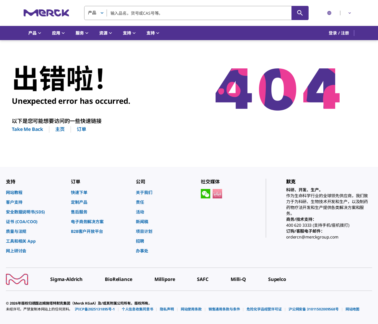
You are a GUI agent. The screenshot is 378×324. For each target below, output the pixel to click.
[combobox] (196, 13)
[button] (339, 33)
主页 (60, 129)
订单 (81, 129)
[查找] (300, 13)
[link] (35, 192)
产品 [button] (92, 12)
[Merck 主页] (46, 12)
